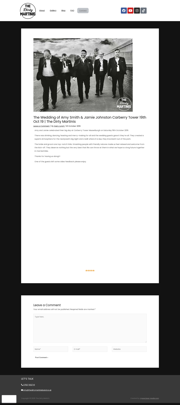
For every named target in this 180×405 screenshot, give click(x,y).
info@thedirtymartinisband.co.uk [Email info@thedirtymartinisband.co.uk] (37, 392)
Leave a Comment (41, 126)
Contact (83, 10)
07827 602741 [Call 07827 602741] (28, 387)
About (42, 10)
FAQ (72, 10)
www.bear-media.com (150, 400)
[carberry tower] (90, 249)
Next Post (144, 289)
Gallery (53, 10)
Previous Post (38, 289)
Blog (63, 10)
